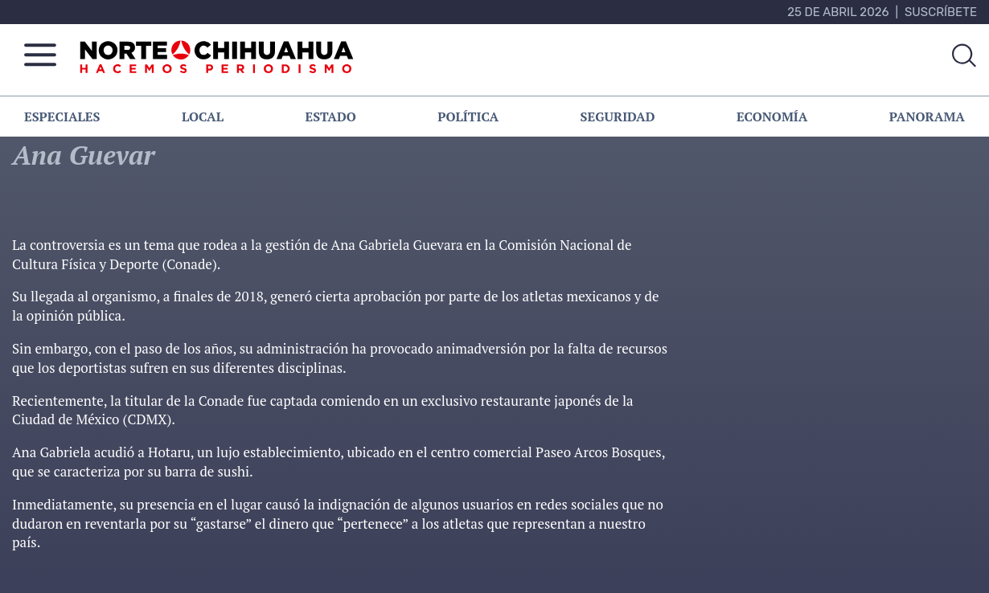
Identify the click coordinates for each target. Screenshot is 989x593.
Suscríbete (941, 12)
